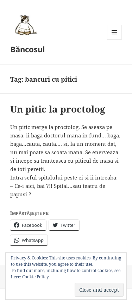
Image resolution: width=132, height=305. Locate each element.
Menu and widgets (114, 39)
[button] (25, 25)
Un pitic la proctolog (57, 109)
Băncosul (27, 49)
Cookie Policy (35, 277)
